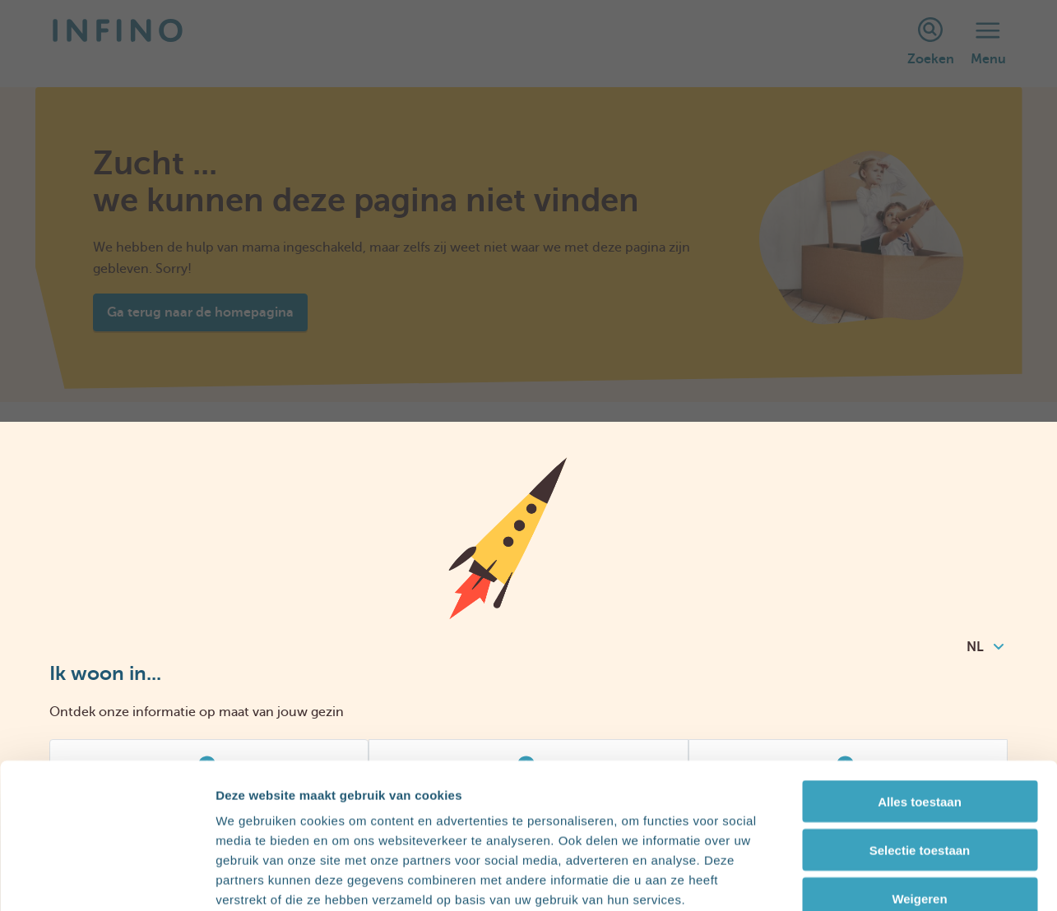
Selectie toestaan (920, 758)
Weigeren (919, 806)
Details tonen (889, 879)
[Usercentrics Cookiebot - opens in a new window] (106, 879)
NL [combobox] (985, 647)
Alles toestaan (920, 709)
